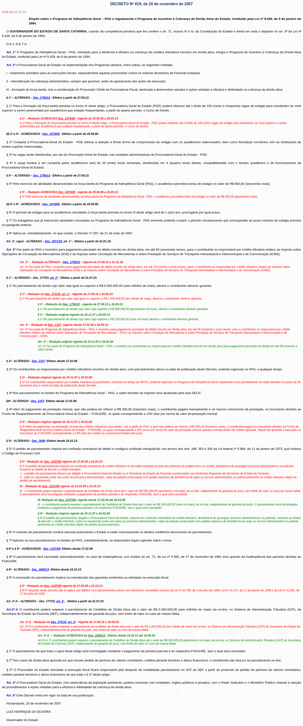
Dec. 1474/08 (51, 134)
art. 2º (54, 277)
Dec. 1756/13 (41, 97)
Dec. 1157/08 (51, 548)
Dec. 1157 (38, 361)
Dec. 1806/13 (40, 569)
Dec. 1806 (38, 441)
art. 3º (60, 601)
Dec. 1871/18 (53, 241)
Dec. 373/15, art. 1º (57, 294)
